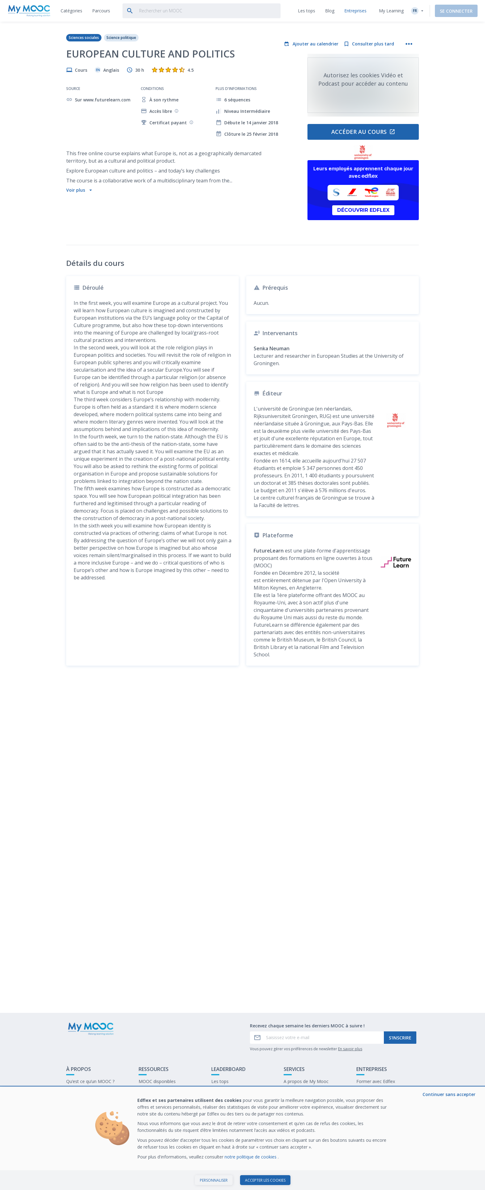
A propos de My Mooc (306, 1118)
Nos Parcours (152, 1128)
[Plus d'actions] (409, 44)
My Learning (391, 11)
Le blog (146, 1138)
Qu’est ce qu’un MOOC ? (90, 1118)
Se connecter (456, 11)
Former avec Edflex (375, 1118)
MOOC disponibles (157, 1118)
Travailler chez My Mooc (381, 1138)
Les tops (220, 1118)
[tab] (71, 11)
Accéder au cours (363, 131)
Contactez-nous (82, 1128)
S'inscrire (400, 1074)
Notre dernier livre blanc (380, 1128)
